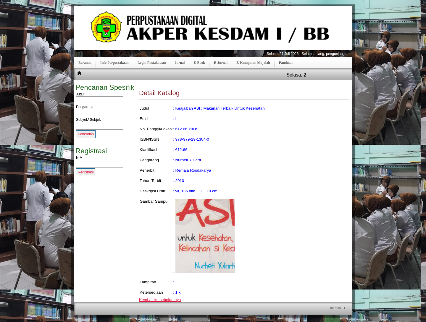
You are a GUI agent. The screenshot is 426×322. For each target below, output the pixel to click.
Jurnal (180, 63)
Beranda (84, 63)
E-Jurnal (220, 63)
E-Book (199, 63)
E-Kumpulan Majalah (253, 63)
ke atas (335, 308)
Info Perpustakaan (114, 63)
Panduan (286, 63)
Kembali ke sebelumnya (160, 299)
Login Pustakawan (152, 63)
